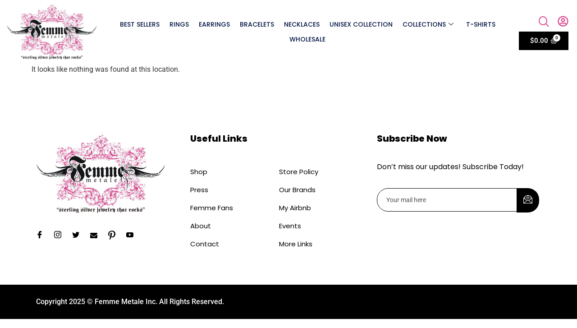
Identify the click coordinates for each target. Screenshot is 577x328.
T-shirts (480, 24)
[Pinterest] (115, 235)
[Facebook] (43, 235)
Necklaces (302, 24)
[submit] (528, 200)
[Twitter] (79, 235)
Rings (179, 24)
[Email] (97, 235)
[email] (447, 200)
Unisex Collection (361, 24)
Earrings (214, 24)
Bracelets (257, 24)
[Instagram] (61, 235)
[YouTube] (133, 235)
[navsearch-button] (544, 22)
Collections (428, 24)
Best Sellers (140, 24)
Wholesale (307, 39)
